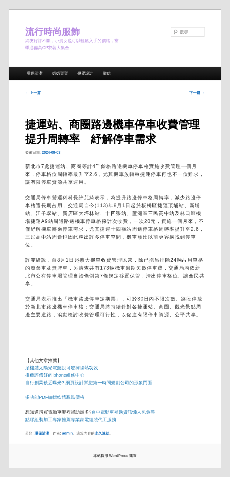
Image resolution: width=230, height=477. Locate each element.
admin (67, 433)
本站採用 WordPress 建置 (115, 456)
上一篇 (33, 93)
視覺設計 (85, 73)
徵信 (107, 73)
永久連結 (102, 433)
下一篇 (197, 93)
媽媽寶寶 (60, 73)
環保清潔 (34, 73)
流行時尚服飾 (52, 32)
